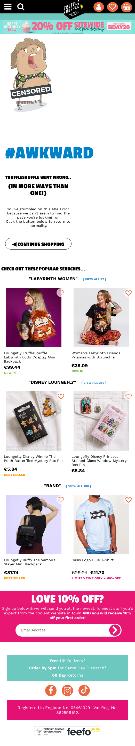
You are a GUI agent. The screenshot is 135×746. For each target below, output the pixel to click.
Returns (67, 675)
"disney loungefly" (67, 382)
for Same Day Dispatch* (67, 667)
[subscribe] (115, 630)
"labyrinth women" (67, 278)
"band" (67, 485)
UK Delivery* (67, 660)
